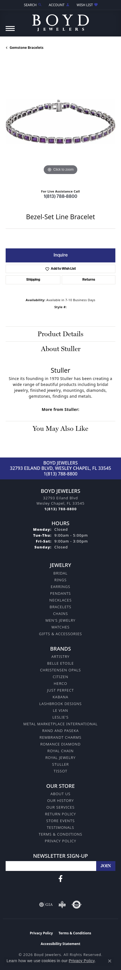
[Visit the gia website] (46, 904)
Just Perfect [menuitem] (60, 690)
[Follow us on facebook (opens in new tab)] (60, 878)
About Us (60, 793)
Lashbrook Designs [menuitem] (60, 703)
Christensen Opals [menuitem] (60, 669)
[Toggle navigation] (10, 31)
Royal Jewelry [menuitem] (60, 757)
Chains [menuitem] (60, 613)
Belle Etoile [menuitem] (60, 663)
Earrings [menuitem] (61, 586)
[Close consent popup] (109, 961)
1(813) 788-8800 (60, 197)
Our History (60, 800)
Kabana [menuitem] (61, 696)
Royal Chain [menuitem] (60, 750)
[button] (32, 5)
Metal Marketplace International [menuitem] (60, 723)
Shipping (33, 280)
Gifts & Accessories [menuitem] (60, 633)
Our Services (60, 807)
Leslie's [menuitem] (60, 717)
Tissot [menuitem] (60, 771)
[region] (60, 121)
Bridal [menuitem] (60, 573)
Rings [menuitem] (60, 579)
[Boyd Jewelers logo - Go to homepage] (60, 20)
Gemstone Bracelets (26, 47)
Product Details (60, 334)
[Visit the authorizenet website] (76, 904)
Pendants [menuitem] (60, 593)
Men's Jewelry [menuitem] (60, 620)
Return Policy (60, 813)
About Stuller (60, 349)
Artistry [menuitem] (60, 656)
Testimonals (60, 827)
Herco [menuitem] (60, 683)
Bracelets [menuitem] (60, 606)
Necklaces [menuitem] (60, 600)
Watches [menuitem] (60, 627)
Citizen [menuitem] (60, 676)
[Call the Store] (60, 508)
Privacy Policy (60, 840)
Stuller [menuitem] (60, 764)
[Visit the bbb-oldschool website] (61, 904)
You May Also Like (60, 428)
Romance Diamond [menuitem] (60, 744)
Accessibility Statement (60, 943)
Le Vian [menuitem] (60, 710)
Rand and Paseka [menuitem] (60, 730)
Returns (88, 280)
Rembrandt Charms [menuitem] (60, 737)
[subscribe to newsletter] (105, 866)
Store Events (60, 820)
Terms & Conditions (60, 834)
